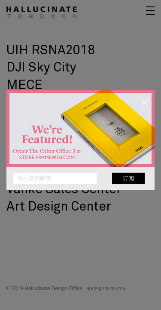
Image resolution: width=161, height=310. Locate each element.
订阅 (128, 178)
